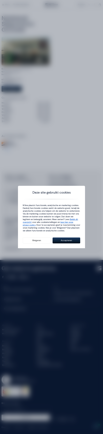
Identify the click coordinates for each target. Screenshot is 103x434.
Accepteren (66, 240)
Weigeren (36, 240)
